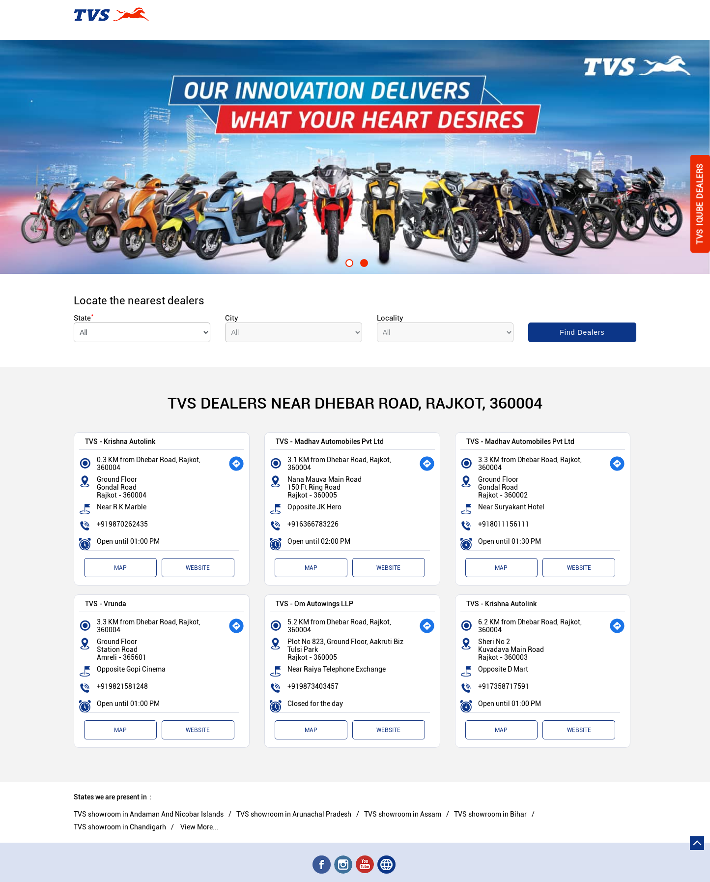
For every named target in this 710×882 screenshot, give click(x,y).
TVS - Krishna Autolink (120, 441)
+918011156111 (503, 524)
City (231, 318)
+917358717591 (503, 686)
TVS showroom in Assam (402, 814)
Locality (390, 318)
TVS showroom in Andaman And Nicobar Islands (149, 814)
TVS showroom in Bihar (490, 814)
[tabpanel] (355, 157)
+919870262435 (122, 524)
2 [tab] (362, 261)
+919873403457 (313, 686)
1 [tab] (347, 261)
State (84, 318)
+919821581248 (122, 686)
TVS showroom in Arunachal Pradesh (293, 814)
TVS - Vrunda (105, 603)
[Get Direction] (236, 463)
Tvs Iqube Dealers (700, 203)
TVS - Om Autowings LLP (314, 603)
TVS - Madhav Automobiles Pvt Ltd (330, 441)
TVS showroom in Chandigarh (120, 827)
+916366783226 (313, 524)
